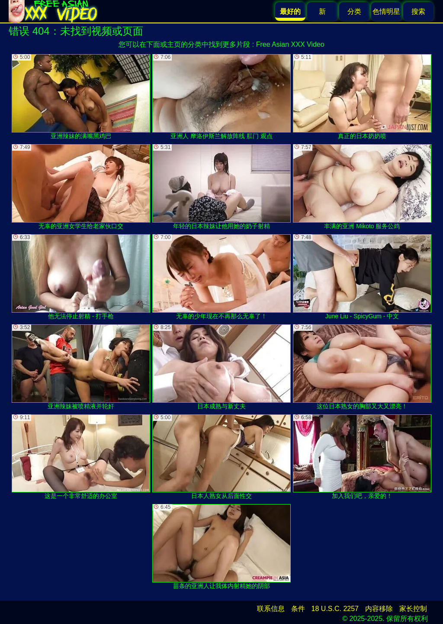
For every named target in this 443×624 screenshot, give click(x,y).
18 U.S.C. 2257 (335, 608)
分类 (354, 11)
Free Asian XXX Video (290, 44)
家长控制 (413, 608)
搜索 (418, 11)
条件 (298, 608)
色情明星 (386, 11)
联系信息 (271, 608)
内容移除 (379, 608)
